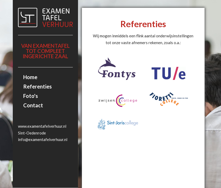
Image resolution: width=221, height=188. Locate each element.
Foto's (30, 96)
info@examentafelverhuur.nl (42, 139)
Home (30, 77)
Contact (33, 105)
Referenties (37, 86)
